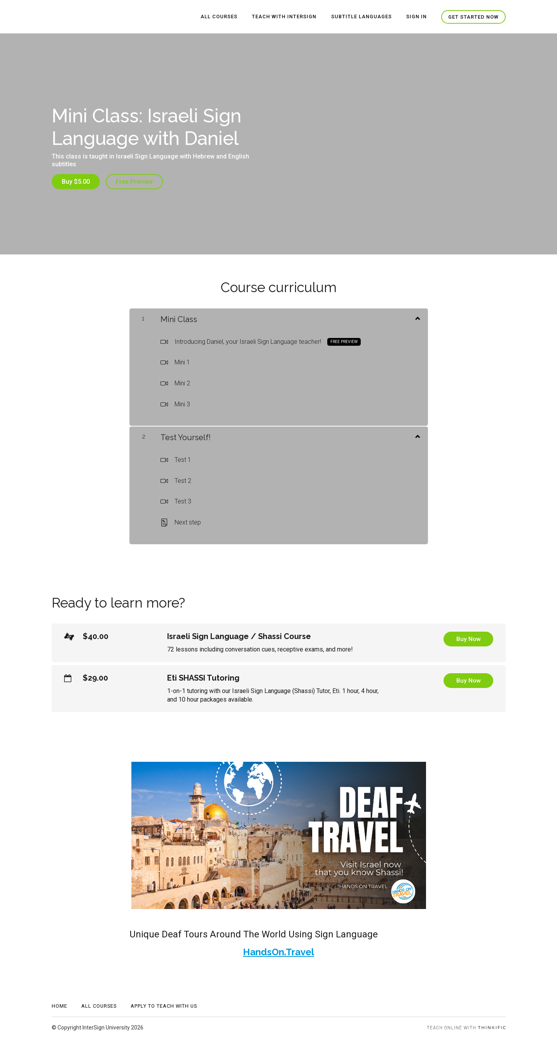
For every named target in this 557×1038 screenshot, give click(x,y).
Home (59, 1006)
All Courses (221, 17)
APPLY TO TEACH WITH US (164, 1006)
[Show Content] (417, 317)
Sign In (417, 17)
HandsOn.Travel (278, 952)
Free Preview (134, 181)
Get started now (473, 17)
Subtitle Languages (362, 17)
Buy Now (468, 639)
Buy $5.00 (76, 181)
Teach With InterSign (285, 17)
